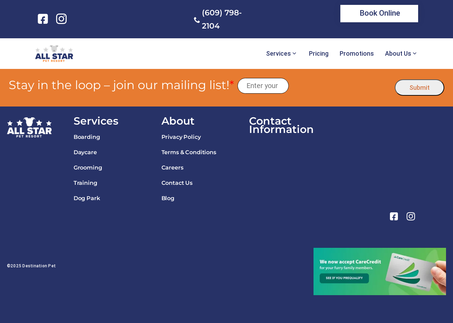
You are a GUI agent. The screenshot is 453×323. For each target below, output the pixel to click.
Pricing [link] (319, 53)
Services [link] (278, 53)
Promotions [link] (357, 53)
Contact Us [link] (176, 183)
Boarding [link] (87, 137)
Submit (419, 88)
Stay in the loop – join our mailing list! (121, 85)
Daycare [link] (85, 152)
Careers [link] (172, 167)
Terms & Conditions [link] (188, 152)
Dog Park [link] (87, 198)
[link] (44, 19)
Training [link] (85, 183)
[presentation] (342, 85)
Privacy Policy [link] (181, 137)
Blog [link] (167, 198)
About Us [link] (398, 53)
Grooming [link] (88, 167)
